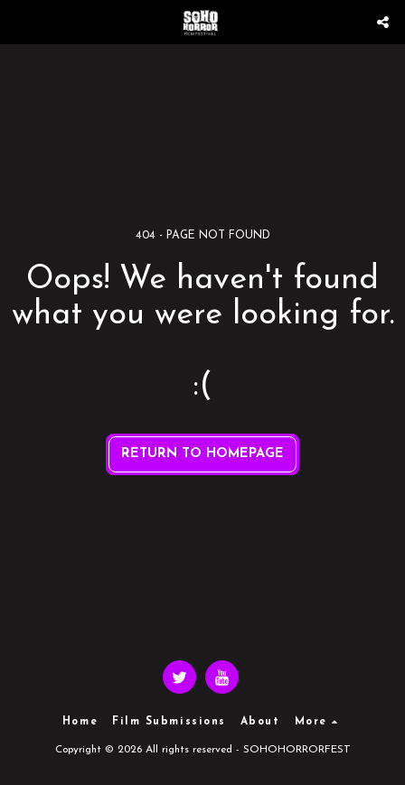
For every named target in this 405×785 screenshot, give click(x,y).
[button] (20, 21)
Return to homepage (202, 454)
